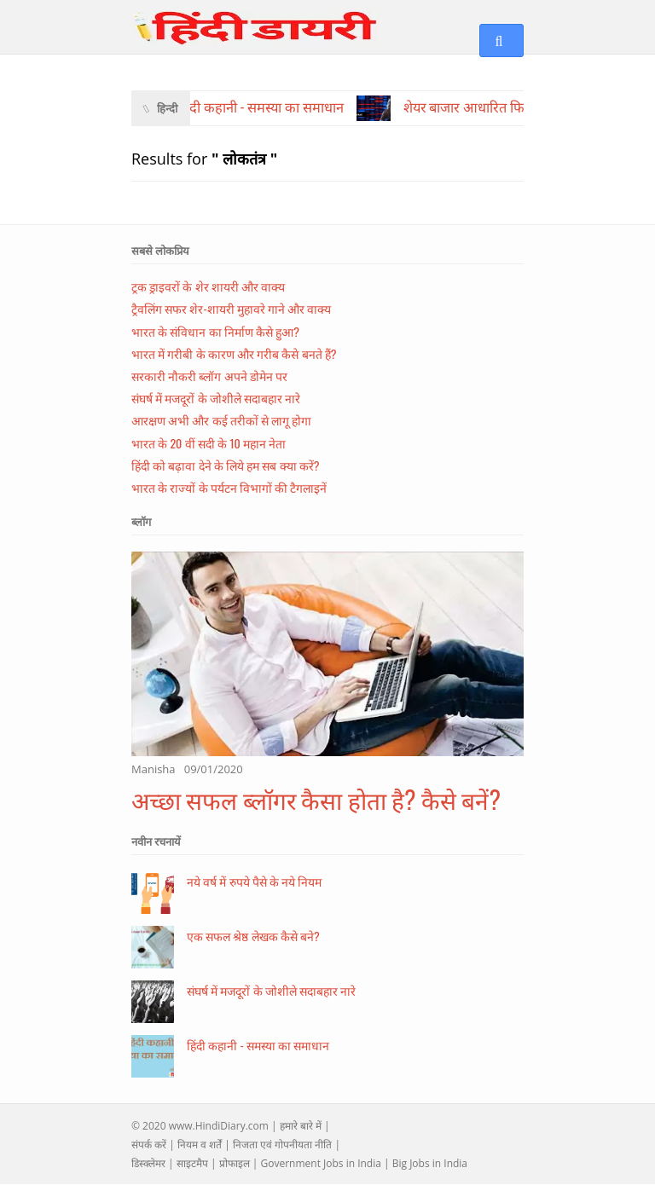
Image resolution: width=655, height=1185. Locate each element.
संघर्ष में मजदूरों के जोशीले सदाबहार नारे (215, 398)
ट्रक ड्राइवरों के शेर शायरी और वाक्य (208, 286)
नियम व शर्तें (199, 1144)
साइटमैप (192, 1163)
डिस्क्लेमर (148, 1163)
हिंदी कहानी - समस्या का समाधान (258, 1045)
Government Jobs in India (320, 1163)
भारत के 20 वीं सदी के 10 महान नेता (208, 443)
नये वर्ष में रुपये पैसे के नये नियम (254, 881)
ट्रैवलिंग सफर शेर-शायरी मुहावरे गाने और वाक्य (231, 308)
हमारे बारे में (301, 1126)
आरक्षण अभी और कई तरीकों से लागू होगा (221, 420)
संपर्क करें (148, 1144)
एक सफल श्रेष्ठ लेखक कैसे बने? (253, 936)
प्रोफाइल (234, 1163)
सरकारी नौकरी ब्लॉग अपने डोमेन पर (209, 375)
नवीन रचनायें (156, 841)
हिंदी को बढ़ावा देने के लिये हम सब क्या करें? (225, 465)
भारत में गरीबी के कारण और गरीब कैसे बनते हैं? (234, 353)
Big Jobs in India (429, 1163)
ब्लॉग (141, 521)
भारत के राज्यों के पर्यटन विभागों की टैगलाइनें (229, 487)
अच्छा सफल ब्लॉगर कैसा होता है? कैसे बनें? (316, 799)
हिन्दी (167, 108)
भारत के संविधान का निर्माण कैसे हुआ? (215, 331)
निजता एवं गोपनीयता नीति (282, 1144)
